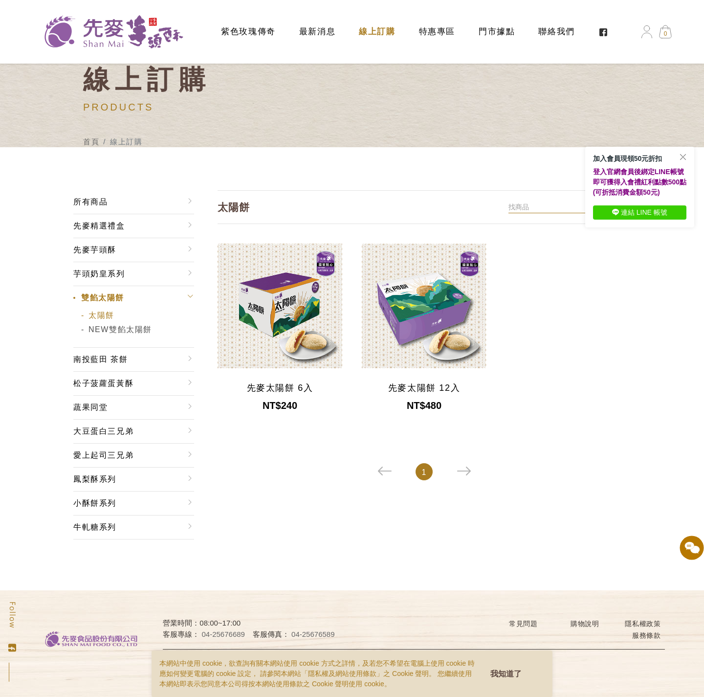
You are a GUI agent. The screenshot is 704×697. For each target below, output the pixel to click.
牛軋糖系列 (94, 527)
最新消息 (317, 31)
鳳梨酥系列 (94, 479)
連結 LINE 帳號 (639, 212)
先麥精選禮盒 (99, 226)
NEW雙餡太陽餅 (120, 329)
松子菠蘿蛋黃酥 (103, 383)
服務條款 (646, 635)
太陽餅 (101, 315)
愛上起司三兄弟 (103, 455)
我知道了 (506, 674)
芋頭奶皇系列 (99, 274)
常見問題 (523, 624)
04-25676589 (312, 634)
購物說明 (585, 624)
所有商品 (90, 202)
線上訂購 (377, 31)
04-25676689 (223, 634)
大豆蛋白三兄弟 (103, 431)
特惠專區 (437, 31)
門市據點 (497, 31)
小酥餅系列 (94, 503)
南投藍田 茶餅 (100, 359)
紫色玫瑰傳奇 (248, 31)
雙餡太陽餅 (102, 297)
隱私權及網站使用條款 (342, 673)
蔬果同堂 (90, 407)
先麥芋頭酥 (94, 250)
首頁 (91, 141)
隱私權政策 (643, 624)
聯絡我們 (556, 31)
